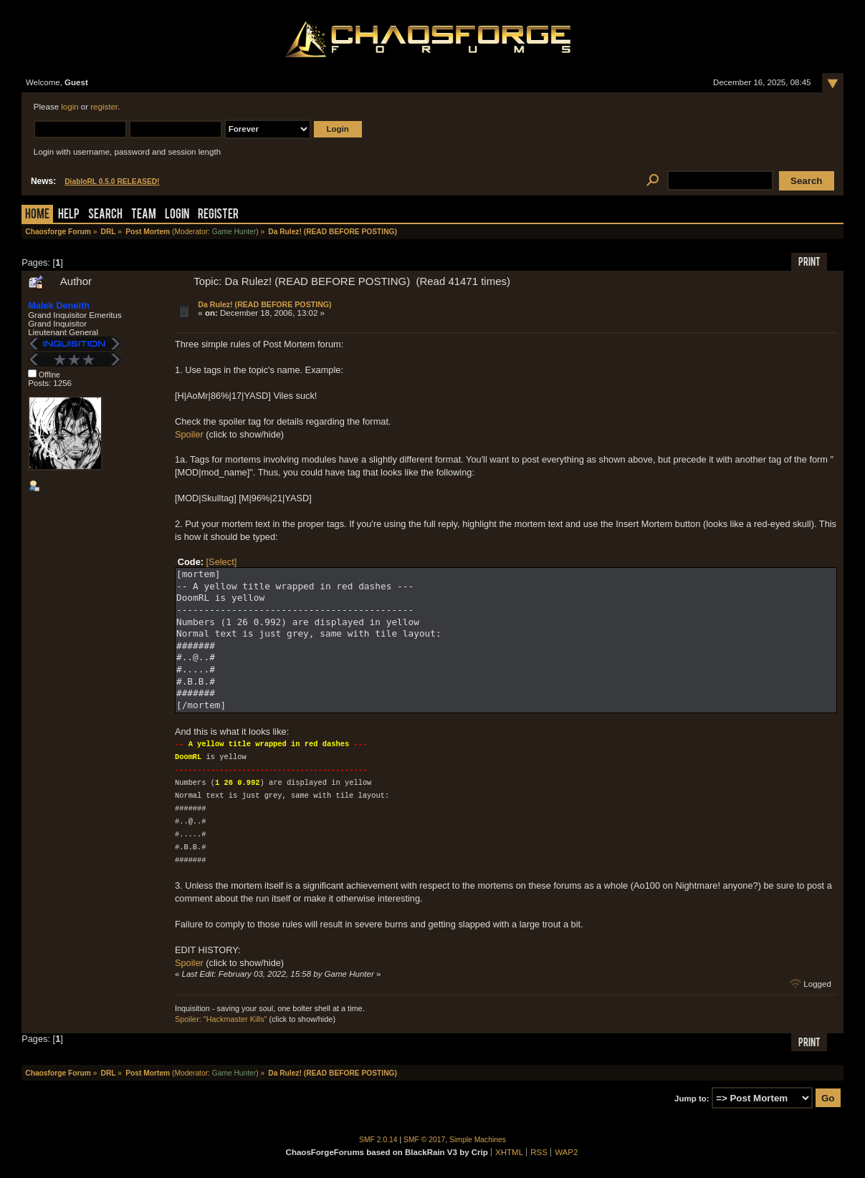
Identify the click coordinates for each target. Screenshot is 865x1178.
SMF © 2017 (424, 1140)
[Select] (221, 561)
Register (218, 215)
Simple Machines (477, 1140)
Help (69, 215)
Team (143, 215)
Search (105, 215)
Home (37, 215)
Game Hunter (234, 232)
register (104, 106)
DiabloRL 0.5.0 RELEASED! (111, 181)
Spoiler (189, 434)
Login (177, 215)
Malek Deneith (59, 305)
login (69, 106)
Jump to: (691, 1098)
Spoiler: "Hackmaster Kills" (221, 1019)
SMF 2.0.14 (378, 1140)
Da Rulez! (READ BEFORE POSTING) (264, 304)
